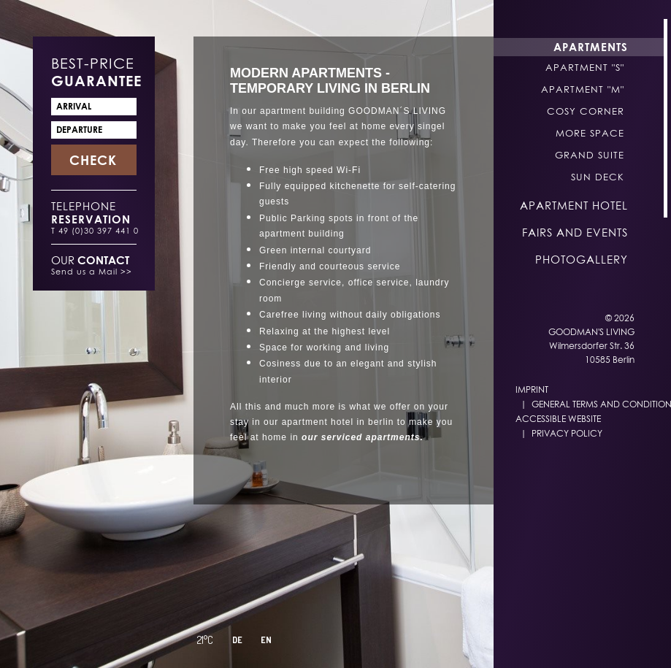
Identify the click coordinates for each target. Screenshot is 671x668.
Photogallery (581, 259)
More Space (590, 133)
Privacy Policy (567, 433)
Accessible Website (558, 418)
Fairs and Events (575, 232)
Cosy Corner (585, 111)
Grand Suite (589, 155)
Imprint (531, 389)
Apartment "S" (584, 67)
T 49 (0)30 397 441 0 (95, 230)
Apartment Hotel (574, 205)
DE (237, 639)
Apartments (590, 46)
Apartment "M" (582, 89)
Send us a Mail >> (91, 271)
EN (266, 639)
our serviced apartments (361, 437)
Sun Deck (597, 177)
